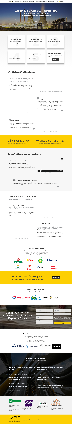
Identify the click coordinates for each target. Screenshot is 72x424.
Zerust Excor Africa (18, 1)
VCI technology (25, 1)
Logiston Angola (38, 1)
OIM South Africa (44, 1)
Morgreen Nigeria (31, 1)
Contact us (55, 59)
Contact (56, 1)
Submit (62, 323)
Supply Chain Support (51, 1)
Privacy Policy (25, 420)
